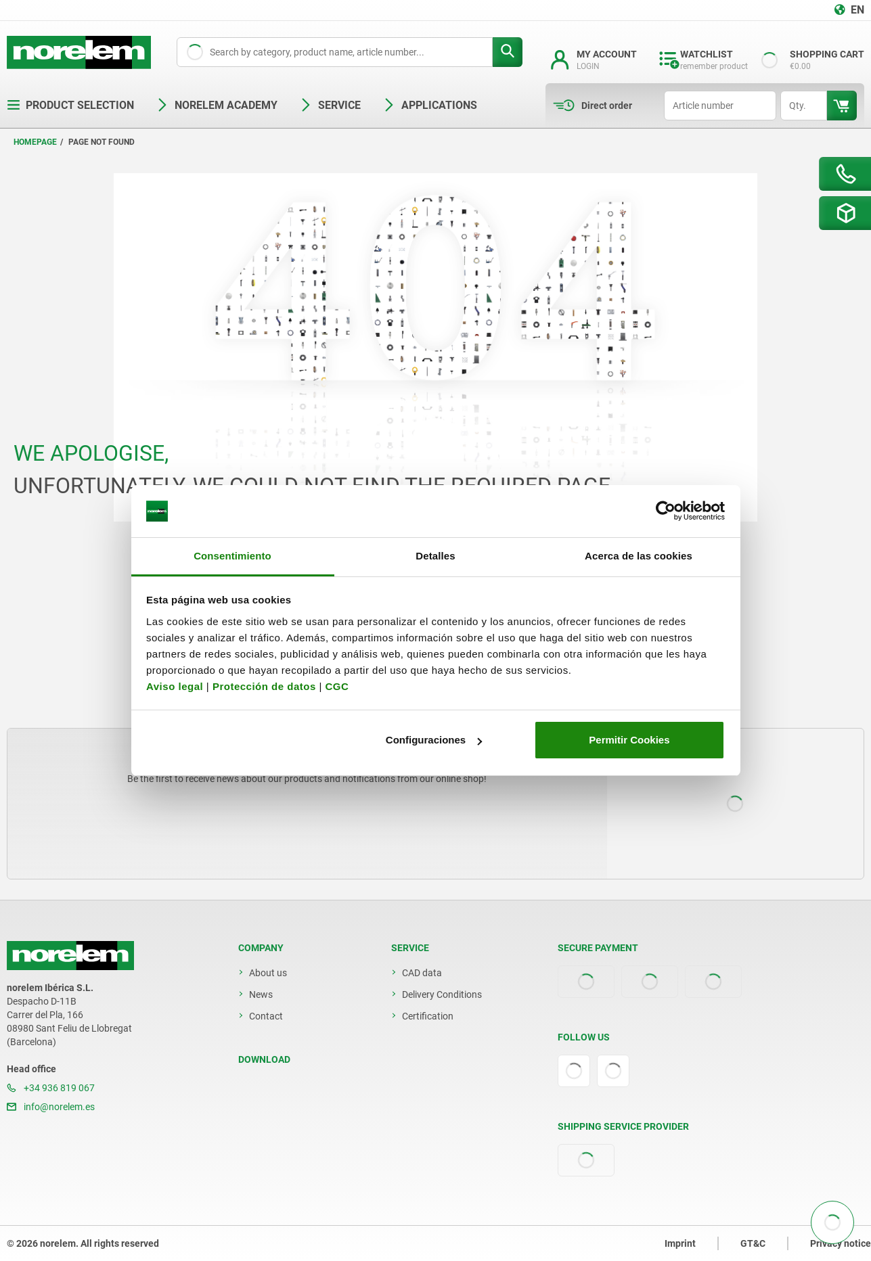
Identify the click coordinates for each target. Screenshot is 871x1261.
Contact (266, 1016)
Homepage (35, 142)
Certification (427, 1016)
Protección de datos (264, 686)
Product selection (70, 105)
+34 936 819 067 (51, 1087)
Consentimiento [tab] (232, 555)
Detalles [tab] (435, 555)
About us (268, 972)
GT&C (752, 1243)
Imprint (680, 1243)
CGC (337, 686)
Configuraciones (434, 740)
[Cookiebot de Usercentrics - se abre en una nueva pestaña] (665, 511)
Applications (429, 105)
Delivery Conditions (442, 994)
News (261, 994)
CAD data (422, 972)
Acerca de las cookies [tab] (638, 555)
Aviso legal (174, 686)
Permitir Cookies (629, 740)
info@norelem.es (51, 1106)
